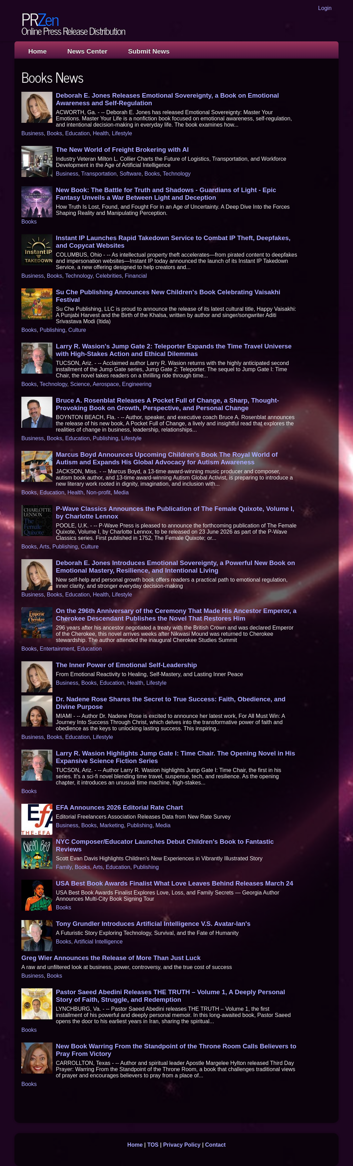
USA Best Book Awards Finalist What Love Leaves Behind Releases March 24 (174, 883)
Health (101, 133)
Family (64, 867)
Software (130, 174)
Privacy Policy (182, 1145)
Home (37, 51)
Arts (44, 547)
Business (32, 133)
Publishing (52, 330)
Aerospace (106, 384)
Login (325, 8)
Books (54, 133)
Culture (77, 330)
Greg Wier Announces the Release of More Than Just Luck (111, 957)
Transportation (99, 174)
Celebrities (109, 276)
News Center (87, 51)
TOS (153, 1145)
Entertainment (57, 649)
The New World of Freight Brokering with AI (122, 149)
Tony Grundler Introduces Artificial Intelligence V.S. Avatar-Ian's (153, 923)
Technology (177, 174)
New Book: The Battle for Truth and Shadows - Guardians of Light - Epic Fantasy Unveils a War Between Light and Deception (166, 193)
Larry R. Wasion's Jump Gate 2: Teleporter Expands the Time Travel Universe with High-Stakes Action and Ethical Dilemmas (174, 350)
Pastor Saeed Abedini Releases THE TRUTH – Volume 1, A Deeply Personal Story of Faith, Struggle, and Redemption (170, 995)
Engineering (136, 384)
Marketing (112, 825)
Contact (215, 1145)
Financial (136, 276)
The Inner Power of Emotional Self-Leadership (126, 665)
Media (121, 492)
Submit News (149, 51)
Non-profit (99, 492)
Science (80, 384)
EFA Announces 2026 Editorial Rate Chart (119, 807)
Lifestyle (122, 133)
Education (77, 133)
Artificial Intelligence (98, 942)
